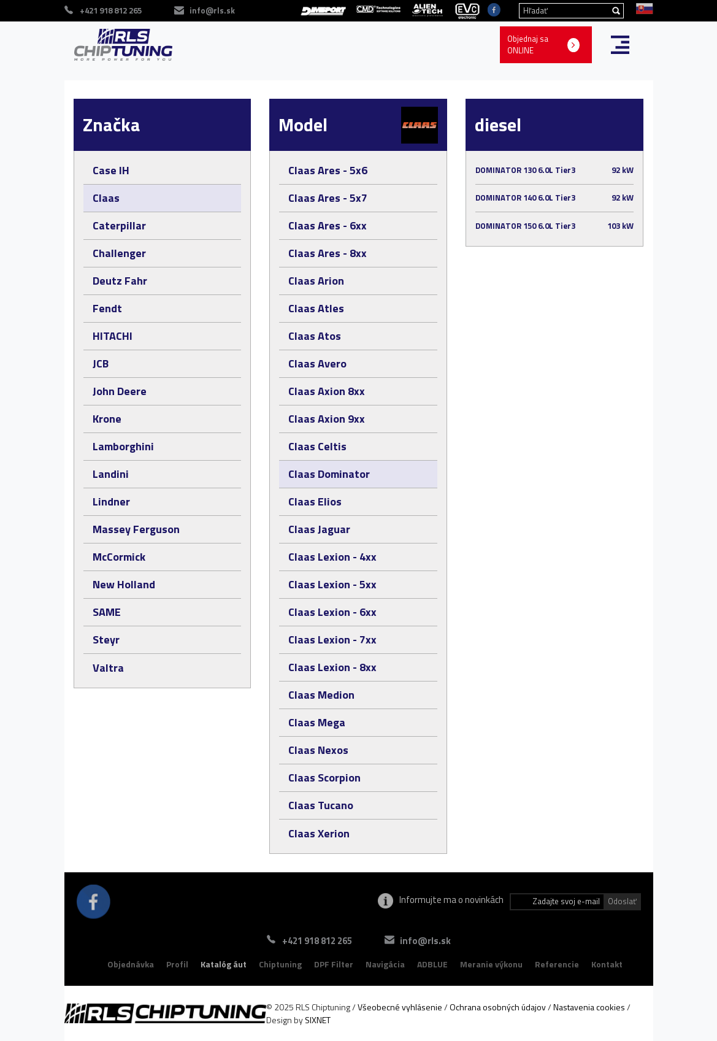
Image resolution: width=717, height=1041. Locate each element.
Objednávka (130, 964)
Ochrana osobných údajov (498, 1007)
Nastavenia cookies (589, 1007)
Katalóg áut (224, 964)
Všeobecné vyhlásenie (400, 1007)
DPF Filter (333, 964)
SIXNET (318, 1019)
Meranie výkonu (491, 964)
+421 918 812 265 (317, 941)
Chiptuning (280, 964)
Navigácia (385, 964)
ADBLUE (432, 964)
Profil (177, 964)
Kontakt (607, 964)
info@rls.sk (425, 941)
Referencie (557, 964)
